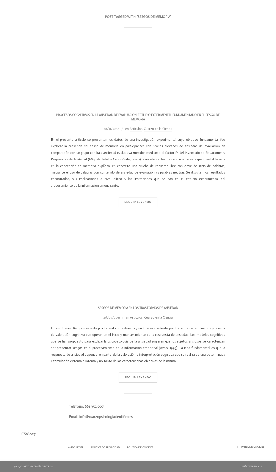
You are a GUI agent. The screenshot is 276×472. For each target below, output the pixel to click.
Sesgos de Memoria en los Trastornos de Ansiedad (138, 308)
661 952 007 (94, 406)
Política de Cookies (144, 447)
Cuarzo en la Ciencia (158, 129)
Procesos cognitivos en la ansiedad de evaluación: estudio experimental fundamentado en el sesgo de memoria (138, 117)
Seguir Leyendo (138, 202)
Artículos (135, 129)
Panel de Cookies (252, 446)
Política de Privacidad (107, 447)
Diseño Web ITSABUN (251, 466)
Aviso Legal (76, 447)
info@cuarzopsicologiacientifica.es (106, 416)
